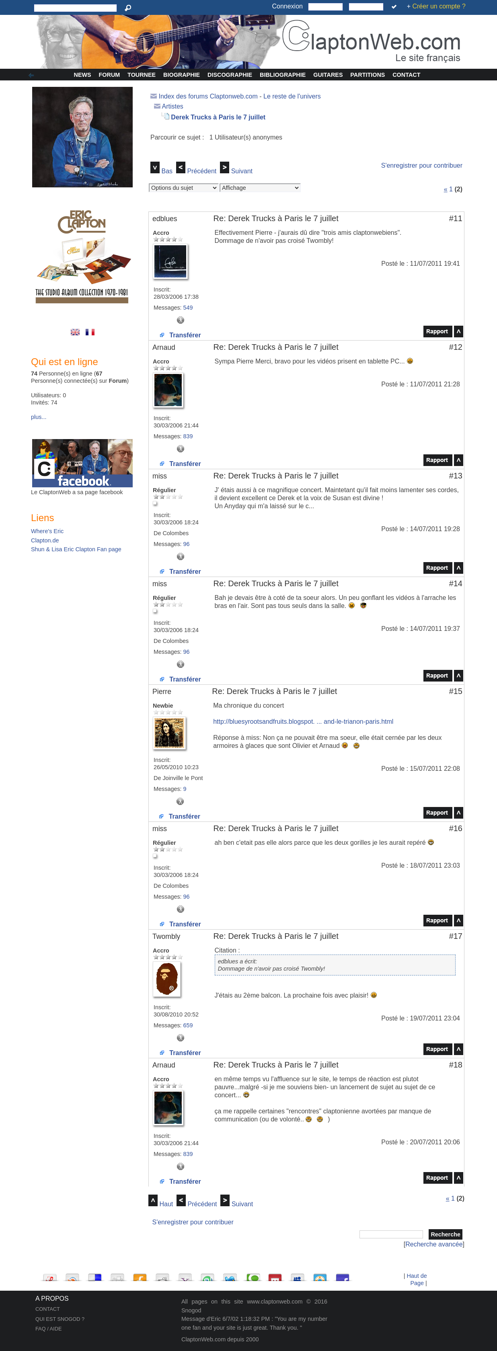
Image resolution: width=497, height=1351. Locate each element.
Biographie (181, 75)
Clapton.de (45, 540)
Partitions (367, 75)
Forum (109, 75)
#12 (455, 347)
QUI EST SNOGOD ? (59, 1319)
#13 (455, 475)
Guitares (328, 75)
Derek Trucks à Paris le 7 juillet (218, 117)
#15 (455, 691)
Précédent (201, 171)
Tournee (141, 75)
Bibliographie (283, 75)
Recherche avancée (433, 1244)
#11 (455, 218)
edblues (164, 219)
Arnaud (163, 347)
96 (186, 544)
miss (159, 476)
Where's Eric (47, 531)
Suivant (242, 171)
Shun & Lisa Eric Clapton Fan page (76, 549)
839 (188, 436)
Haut (166, 1204)
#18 (455, 1064)
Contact (406, 75)
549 (188, 307)
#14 (455, 583)
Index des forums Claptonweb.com (207, 96)
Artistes (172, 106)
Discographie (229, 75)
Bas (167, 171)
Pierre (161, 692)
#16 (455, 828)
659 (188, 1025)
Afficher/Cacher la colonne (32, 75)
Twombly (166, 936)
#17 (455, 936)
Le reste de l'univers (292, 96)
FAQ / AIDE (48, 1329)
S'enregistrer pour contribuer (421, 165)
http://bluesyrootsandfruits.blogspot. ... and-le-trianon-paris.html (303, 721)
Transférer (180, 335)
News (82, 75)
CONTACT (47, 1309)
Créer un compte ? (439, 6)
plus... (38, 417)
